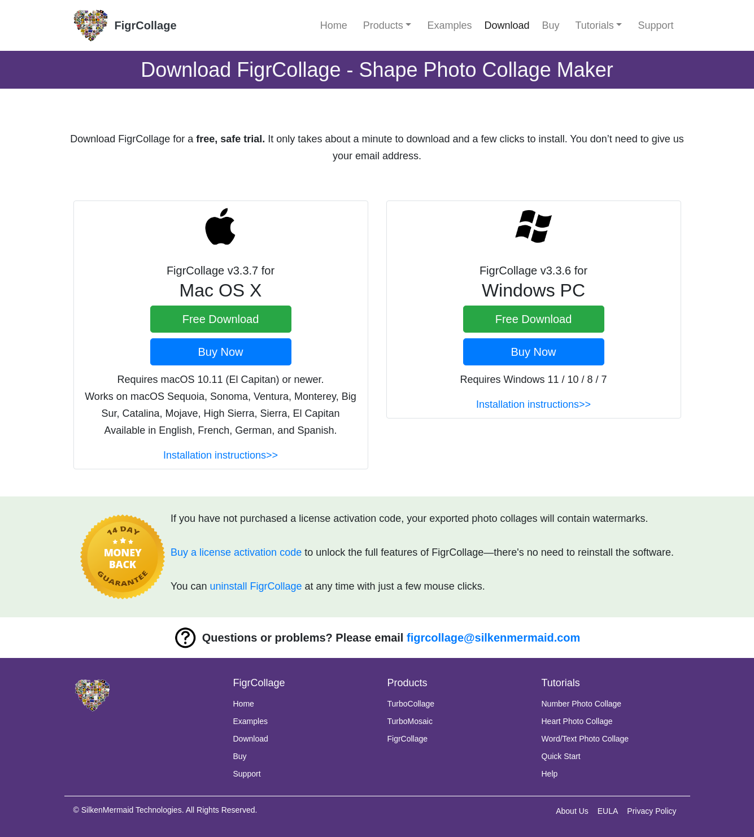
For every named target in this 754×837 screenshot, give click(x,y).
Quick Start (561, 756)
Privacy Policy (651, 811)
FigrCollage (407, 738)
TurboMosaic (410, 721)
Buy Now (220, 352)
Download (506, 25)
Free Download (220, 319)
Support (655, 25)
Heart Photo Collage (577, 721)
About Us (572, 811)
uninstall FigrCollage (256, 586)
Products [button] (383, 25)
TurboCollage (411, 703)
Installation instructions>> (220, 455)
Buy (550, 25)
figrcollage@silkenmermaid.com (493, 637)
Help (550, 773)
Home (333, 25)
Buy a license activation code (236, 552)
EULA (608, 811)
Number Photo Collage (582, 703)
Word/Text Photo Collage (585, 738)
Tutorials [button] (595, 25)
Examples (449, 25)
